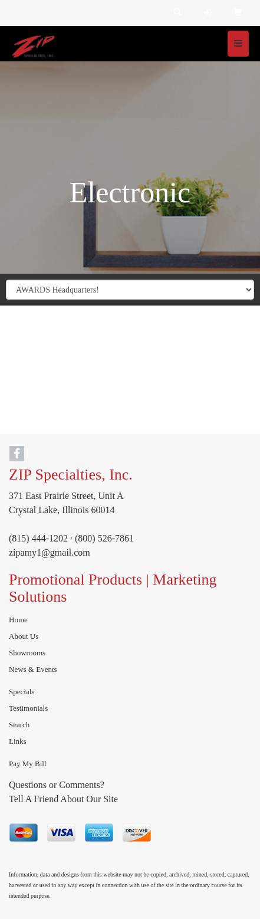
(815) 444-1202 (38, 538)
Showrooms (27, 652)
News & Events (33, 669)
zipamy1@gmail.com (49, 552)
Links (18, 741)
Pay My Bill (28, 763)
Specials (21, 691)
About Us (23, 636)
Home (18, 619)
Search (19, 724)
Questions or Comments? (56, 785)
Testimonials (28, 708)
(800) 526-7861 (104, 538)
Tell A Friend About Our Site (63, 799)
